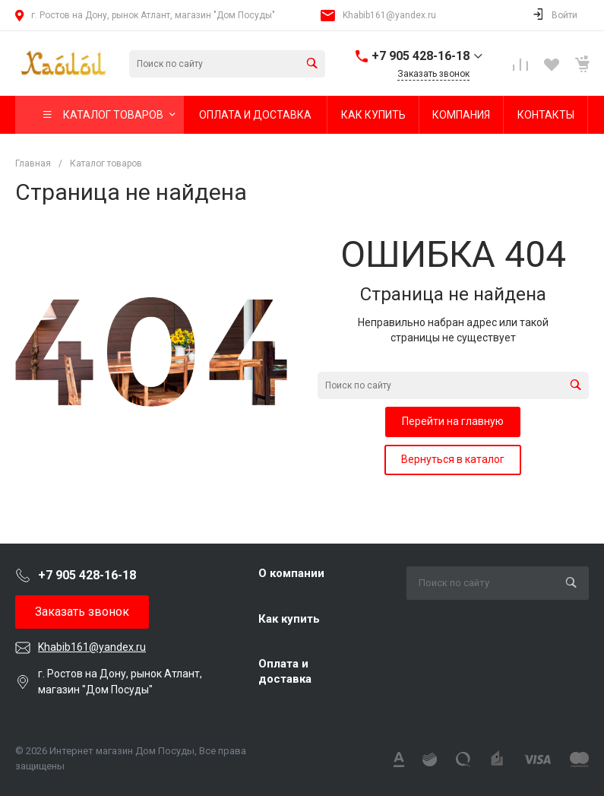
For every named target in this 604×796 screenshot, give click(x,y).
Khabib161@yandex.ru (389, 15)
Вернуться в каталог (452, 459)
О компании (291, 573)
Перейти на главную (453, 421)
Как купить (289, 619)
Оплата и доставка (284, 671)
